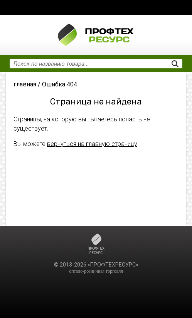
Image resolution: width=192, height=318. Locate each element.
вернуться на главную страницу (92, 143)
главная (24, 84)
